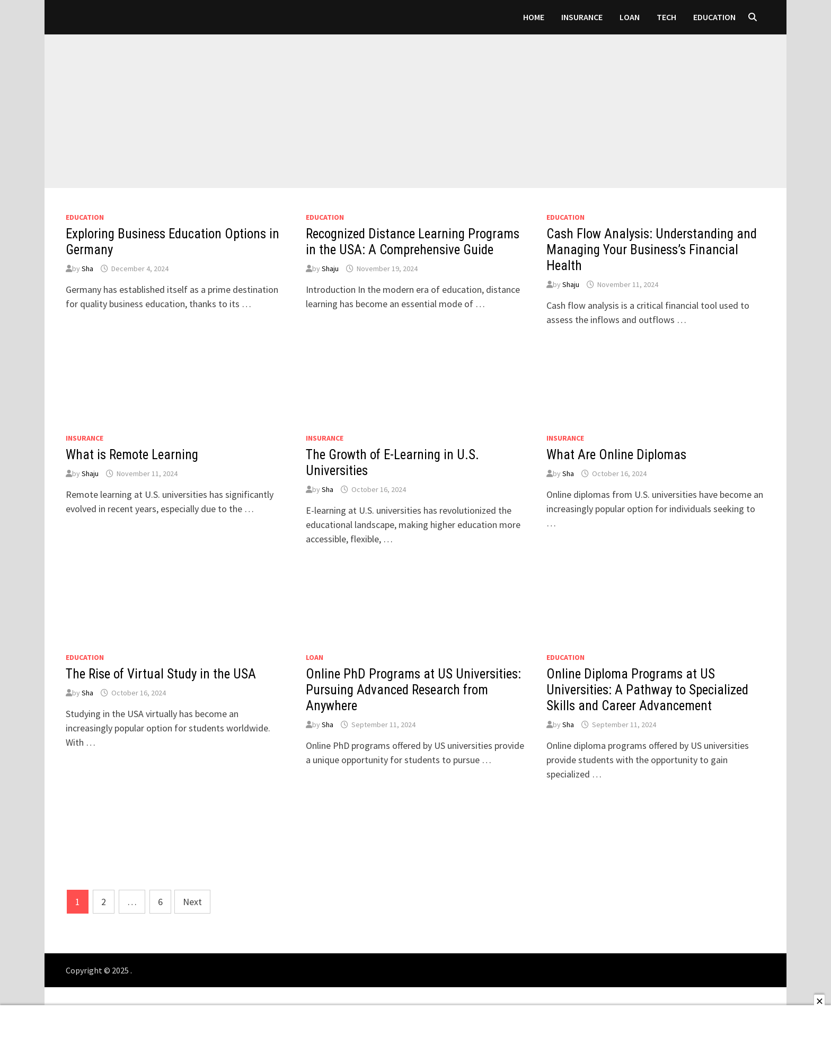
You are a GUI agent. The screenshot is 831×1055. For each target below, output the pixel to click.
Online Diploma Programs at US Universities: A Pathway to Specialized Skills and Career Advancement (647, 689)
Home (533, 17)
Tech (666, 17)
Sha (87, 268)
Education (714, 17)
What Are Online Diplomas (616, 454)
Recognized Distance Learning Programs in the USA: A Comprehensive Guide (412, 241)
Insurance (582, 17)
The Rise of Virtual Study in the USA (161, 674)
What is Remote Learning (132, 454)
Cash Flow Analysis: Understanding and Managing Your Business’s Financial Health (651, 249)
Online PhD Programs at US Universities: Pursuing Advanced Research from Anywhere (413, 689)
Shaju (330, 268)
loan (630, 17)
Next (192, 902)
